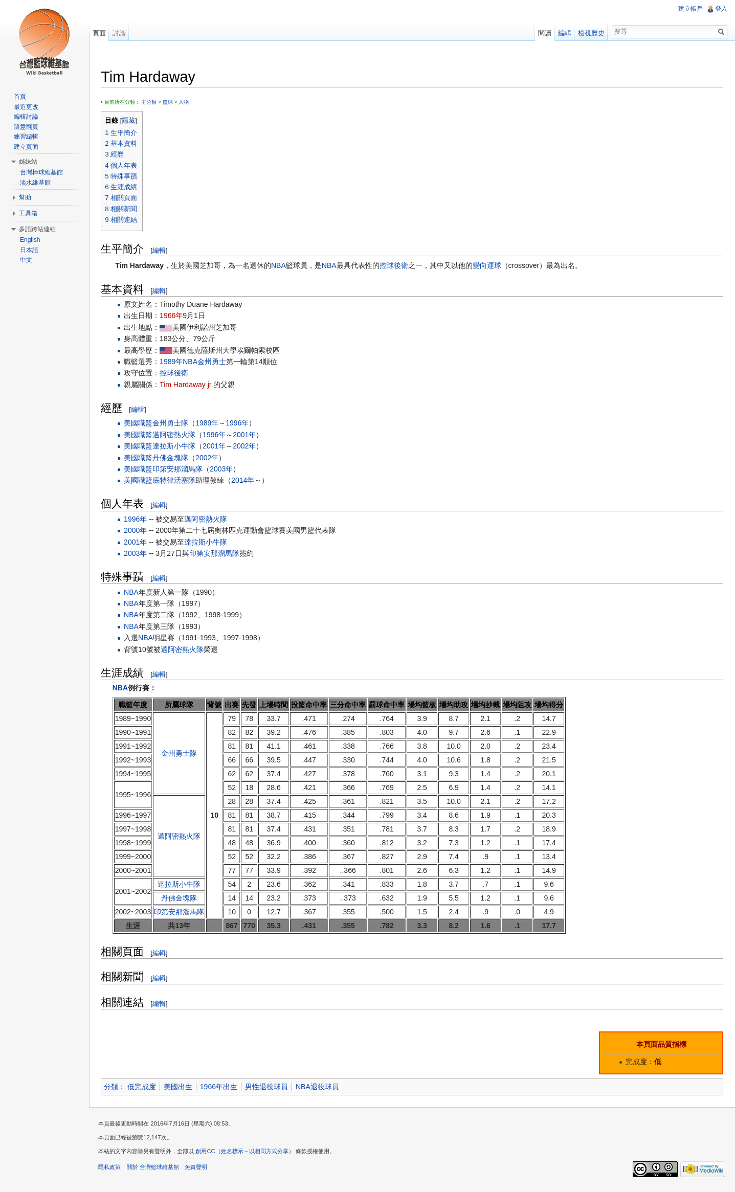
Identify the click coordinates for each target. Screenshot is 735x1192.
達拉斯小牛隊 (175, 446)
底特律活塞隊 (175, 481)
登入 (721, 8)
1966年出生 (220, 1087)
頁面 (100, 33)
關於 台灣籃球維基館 (154, 1168)
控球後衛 (395, 266)
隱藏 (130, 120)
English (30, 239)
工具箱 (28, 213)
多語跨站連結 (37, 229)
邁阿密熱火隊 (175, 435)
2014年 (244, 481)
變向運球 (488, 266)
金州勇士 (213, 362)
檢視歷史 (590, 33)
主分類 (151, 102)
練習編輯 (26, 136)
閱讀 (544, 33)
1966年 (173, 316)
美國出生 (180, 1087)
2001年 (246, 435)
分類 (113, 1087)
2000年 (137, 531)
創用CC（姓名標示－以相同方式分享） (246, 1153)
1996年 (239, 423)
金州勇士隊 (172, 423)
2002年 (246, 446)
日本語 (29, 250)
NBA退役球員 (319, 1087)
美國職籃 (140, 423)
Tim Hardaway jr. (188, 384)
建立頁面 (26, 146)
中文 (26, 259)
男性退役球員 (268, 1087)
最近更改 (26, 106)
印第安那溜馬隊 (179, 469)
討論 (120, 33)
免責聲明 (197, 1168)
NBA (280, 266)
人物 (186, 102)
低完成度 (143, 1087)
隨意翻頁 (26, 126)
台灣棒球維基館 (41, 172)
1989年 (173, 362)
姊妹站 (28, 161)
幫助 (25, 197)
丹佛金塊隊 (172, 458)
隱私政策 (111, 1168)
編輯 (161, 250)
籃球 (169, 102)
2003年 (223, 469)
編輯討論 (26, 116)
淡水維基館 (35, 182)
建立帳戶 (690, 8)
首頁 (20, 96)
